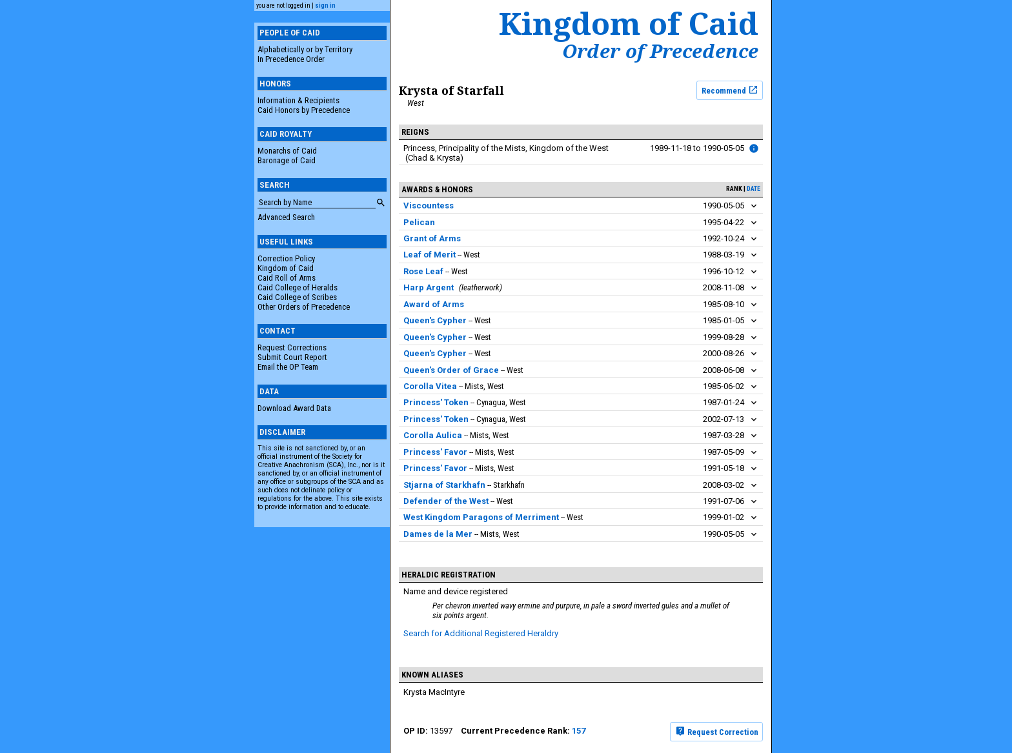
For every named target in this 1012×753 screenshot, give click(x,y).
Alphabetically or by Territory (305, 49)
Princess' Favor (435, 452)
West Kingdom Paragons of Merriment (481, 517)
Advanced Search (286, 217)
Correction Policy (286, 258)
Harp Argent (428, 287)
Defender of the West (446, 501)
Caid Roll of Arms (287, 278)
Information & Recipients (298, 100)
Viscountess (428, 205)
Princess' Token (436, 402)
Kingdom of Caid (286, 268)
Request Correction (716, 731)
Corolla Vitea (430, 386)
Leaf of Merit (429, 254)
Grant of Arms (432, 238)
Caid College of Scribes (297, 297)
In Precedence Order (291, 59)
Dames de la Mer (437, 534)
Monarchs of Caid (287, 151)
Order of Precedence (660, 51)
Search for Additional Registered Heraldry (480, 633)
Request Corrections (292, 347)
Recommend (730, 90)
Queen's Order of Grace (451, 370)
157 (578, 731)
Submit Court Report (292, 357)
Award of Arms (433, 304)
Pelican (419, 222)
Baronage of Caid (287, 160)
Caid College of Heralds (298, 287)
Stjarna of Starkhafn (444, 485)
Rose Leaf (423, 271)
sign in (325, 5)
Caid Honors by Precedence (304, 110)
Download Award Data (294, 408)
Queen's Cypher (435, 320)
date (753, 189)
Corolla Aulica (432, 435)
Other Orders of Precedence (304, 307)
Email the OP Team (288, 367)
